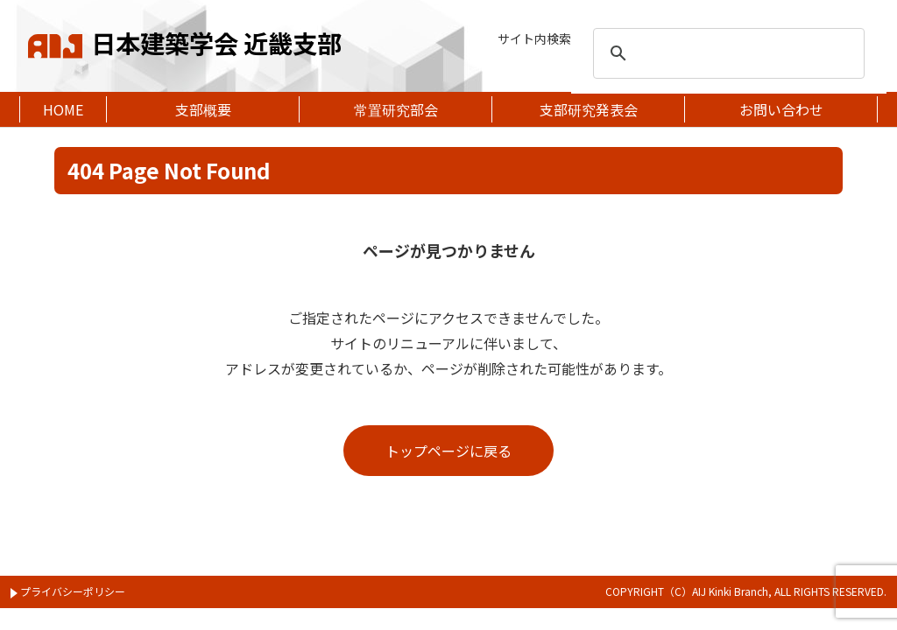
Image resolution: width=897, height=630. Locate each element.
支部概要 (203, 109)
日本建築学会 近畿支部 (185, 40)
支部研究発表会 (589, 109)
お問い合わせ (781, 109)
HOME (63, 109)
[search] (726, 53)
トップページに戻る (448, 450)
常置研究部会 (396, 109)
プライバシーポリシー (68, 591)
